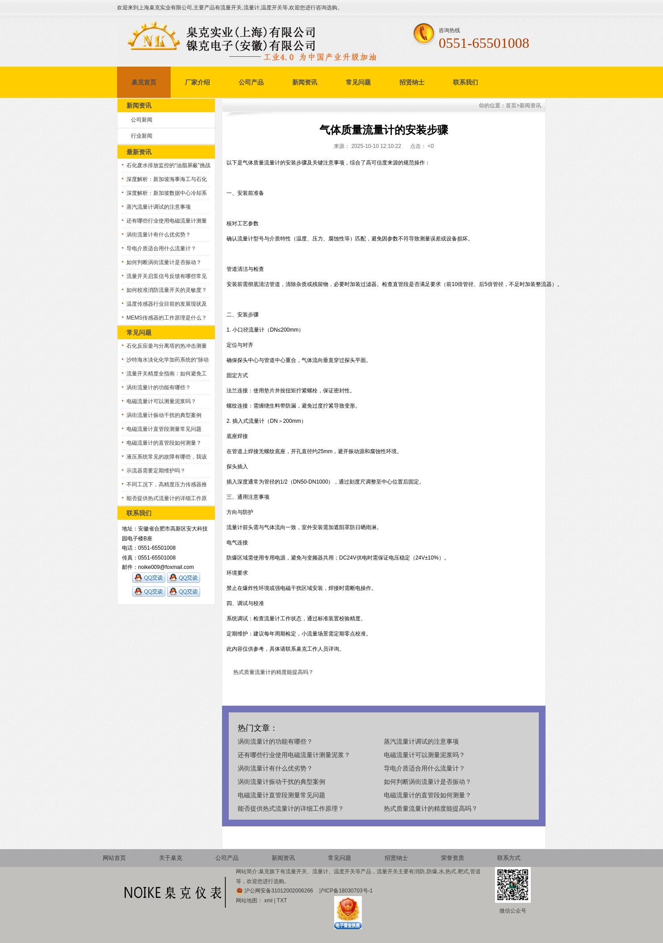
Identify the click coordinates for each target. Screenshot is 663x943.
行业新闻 (141, 136)
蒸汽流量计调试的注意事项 (158, 207)
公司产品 (251, 82)
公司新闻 (141, 120)
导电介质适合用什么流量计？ (161, 248)
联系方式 (508, 858)
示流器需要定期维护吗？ (155, 470)
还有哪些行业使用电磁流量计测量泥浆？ (294, 754)
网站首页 (114, 858)
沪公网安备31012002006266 (279, 891)
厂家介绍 (197, 82)
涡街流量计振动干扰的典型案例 (163, 415)
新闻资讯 (304, 82)
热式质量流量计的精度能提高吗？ (273, 672)
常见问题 (358, 82)
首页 (511, 105)
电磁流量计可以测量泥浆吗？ (161, 401)
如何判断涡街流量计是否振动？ (163, 262)
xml (268, 900)
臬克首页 (143, 82)
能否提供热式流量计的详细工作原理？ (291, 808)
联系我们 (465, 82)
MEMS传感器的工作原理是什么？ (166, 318)
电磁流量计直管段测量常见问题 (163, 429)
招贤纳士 (411, 82)
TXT (282, 900)
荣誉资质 (452, 858)
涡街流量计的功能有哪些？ (158, 387)
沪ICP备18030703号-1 (346, 891)
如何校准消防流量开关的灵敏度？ (166, 290)
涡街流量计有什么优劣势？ (158, 235)
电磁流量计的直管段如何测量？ (163, 443)
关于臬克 (170, 858)
